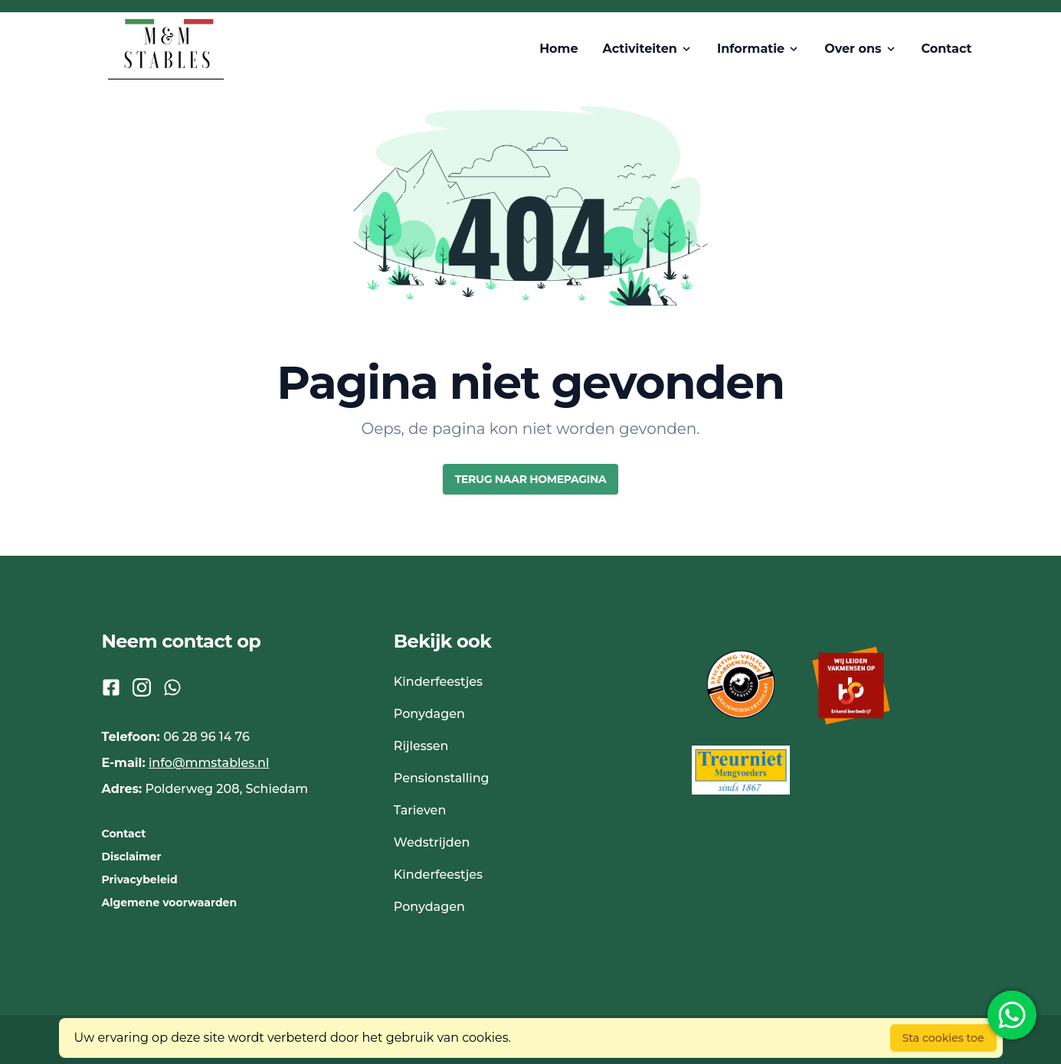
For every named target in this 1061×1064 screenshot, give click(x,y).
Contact (124, 833)
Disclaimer (132, 856)
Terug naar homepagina (531, 479)
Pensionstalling (442, 778)
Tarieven (420, 810)
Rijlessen (421, 746)
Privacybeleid (140, 879)
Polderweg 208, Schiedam (227, 789)
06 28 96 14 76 (206, 736)
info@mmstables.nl (209, 763)
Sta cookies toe (943, 1038)
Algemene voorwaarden (169, 902)
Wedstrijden (432, 842)
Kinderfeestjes (438, 681)
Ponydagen (429, 714)
